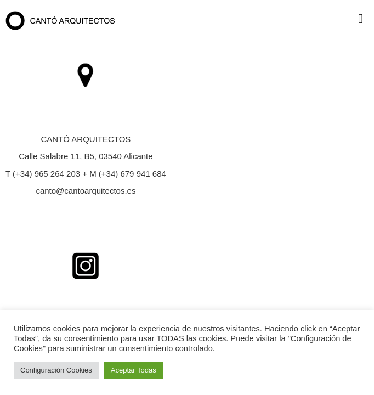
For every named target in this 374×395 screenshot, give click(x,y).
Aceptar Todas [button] (133, 370)
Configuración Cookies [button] (56, 370)
